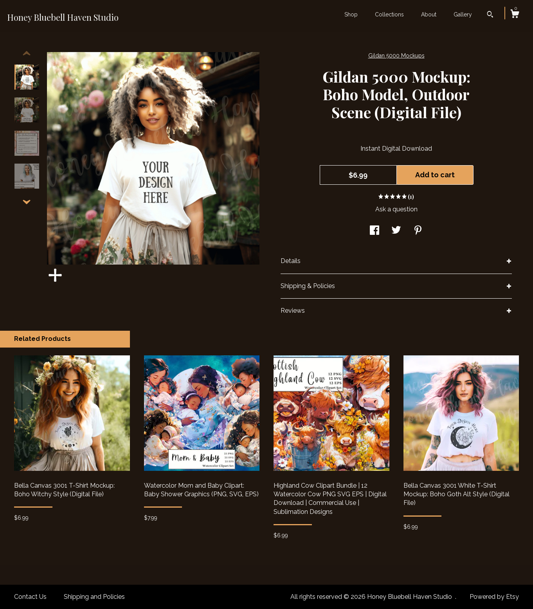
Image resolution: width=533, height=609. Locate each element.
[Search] (490, 15)
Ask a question (396, 209)
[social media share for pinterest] (418, 231)
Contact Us (30, 596)
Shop (351, 14)
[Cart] (514, 15)
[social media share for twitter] (396, 231)
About (428, 14)
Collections (389, 14)
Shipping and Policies (94, 596)
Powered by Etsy (494, 596)
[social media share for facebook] (374, 231)
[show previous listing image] (26, 53)
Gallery (463, 14)
